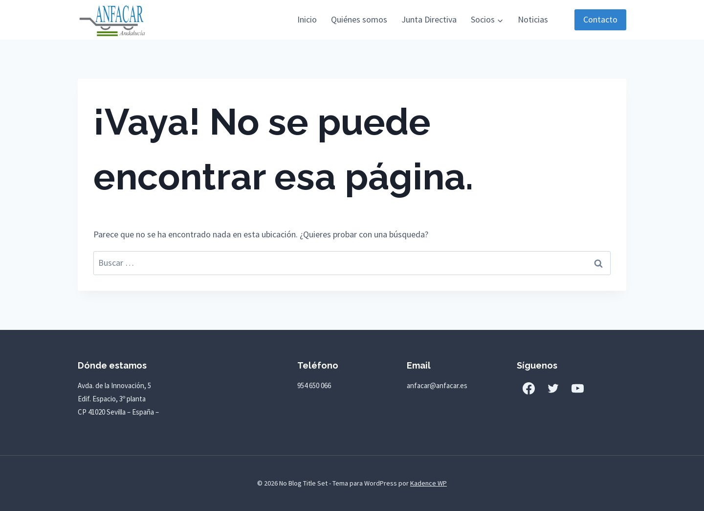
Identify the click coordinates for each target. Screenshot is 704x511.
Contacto (600, 19)
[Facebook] (529, 388)
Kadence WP (428, 483)
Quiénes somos (359, 19)
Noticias (533, 19)
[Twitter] (553, 388)
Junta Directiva (429, 19)
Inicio (307, 19)
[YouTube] (578, 388)
